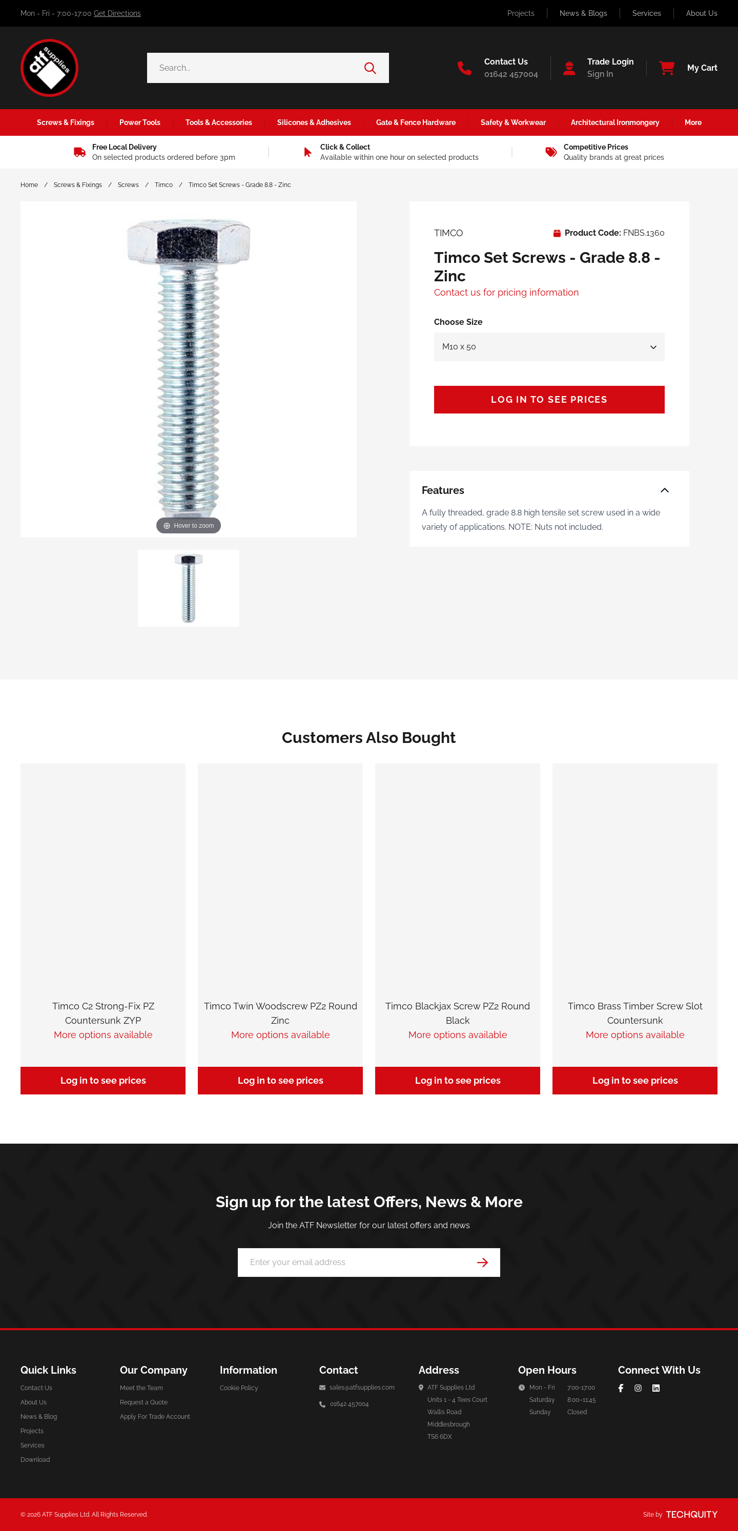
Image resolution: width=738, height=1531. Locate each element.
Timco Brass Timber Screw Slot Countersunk (635, 1013)
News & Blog (38, 1416)
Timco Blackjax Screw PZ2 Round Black (457, 1013)
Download (35, 1459)
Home (29, 185)
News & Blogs (583, 13)
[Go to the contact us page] (498, 68)
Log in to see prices (549, 399)
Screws (128, 185)
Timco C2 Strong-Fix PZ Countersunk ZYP (103, 1013)
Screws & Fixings (78, 185)
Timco (164, 185)
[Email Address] (369, 1262)
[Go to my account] (592, 68)
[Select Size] (549, 347)
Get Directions (117, 13)
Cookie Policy (239, 1388)
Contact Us (36, 1388)
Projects (521, 13)
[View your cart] (681, 68)
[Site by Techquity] (691, 1514)
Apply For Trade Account (155, 1416)
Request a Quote (144, 1402)
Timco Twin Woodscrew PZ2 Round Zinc (280, 1013)
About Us (701, 13)
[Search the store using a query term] (255, 68)
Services (646, 13)
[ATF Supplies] (49, 68)
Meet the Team (141, 1388)
